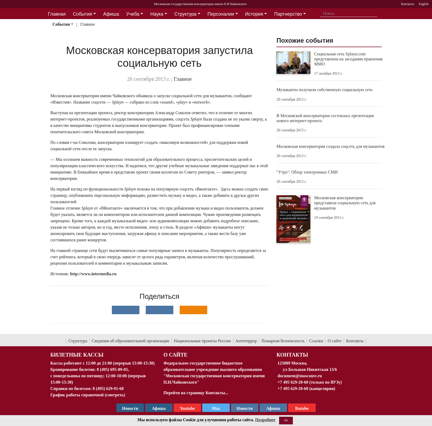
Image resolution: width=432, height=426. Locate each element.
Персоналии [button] (221, 14)
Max (216, 408)
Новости (245, 408)
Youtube (187, 408)
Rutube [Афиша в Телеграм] (302, 408)
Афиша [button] (111, 14)
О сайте (335, 341)
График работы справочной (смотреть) (87, 395)
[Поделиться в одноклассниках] (193, 310)
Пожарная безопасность (283, 341)
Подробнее (265, 420)
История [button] (254, 14)
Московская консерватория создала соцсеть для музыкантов (330, 146)
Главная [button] (57, 14)
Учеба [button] (132, 14)
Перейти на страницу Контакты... (196, 392)
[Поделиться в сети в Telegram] (159, 310)
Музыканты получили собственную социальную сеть (324, 89)
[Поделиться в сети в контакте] (125, 310)
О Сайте (176, 355)
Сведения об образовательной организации (130, 341)
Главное (87, 24)
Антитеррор (246, 341)
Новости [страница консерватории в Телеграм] (130, 408)
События (61, 24)
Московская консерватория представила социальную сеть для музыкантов (345, 203)
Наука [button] (156, 14)
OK (286, 420)
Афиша (273, 408)
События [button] (82, 14)
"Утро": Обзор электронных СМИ (307, 172)
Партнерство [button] (288, 14)
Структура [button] (185, 14)
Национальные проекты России (202, 341)
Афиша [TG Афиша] (159, 408)
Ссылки (316, 341)
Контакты (355, 341)
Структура (77, 341)
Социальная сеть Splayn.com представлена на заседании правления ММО (348, 59)
